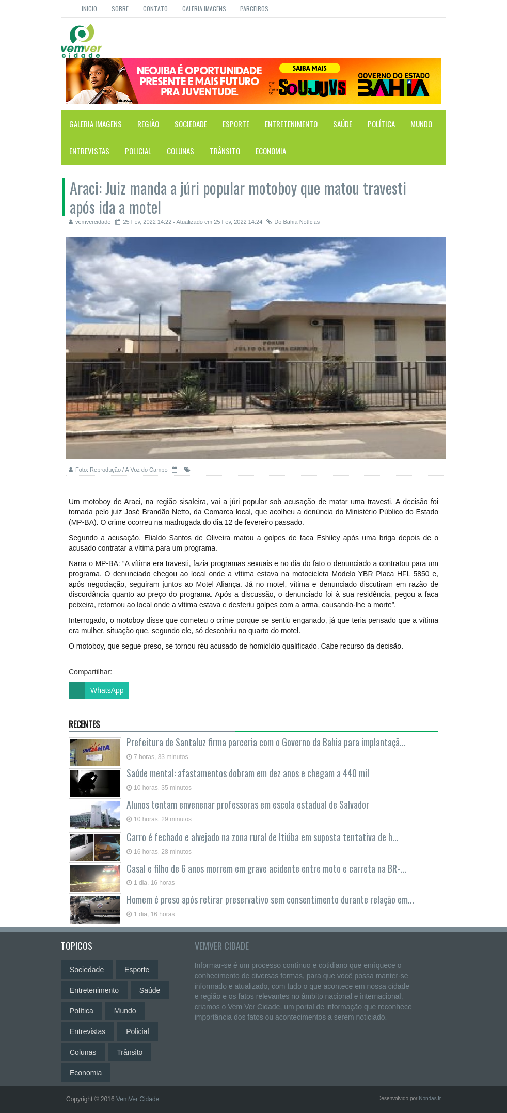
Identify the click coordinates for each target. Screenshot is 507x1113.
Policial (138, 150)
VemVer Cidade (222, 946)
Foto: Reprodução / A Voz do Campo (118, 469)
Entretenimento (291, 124)
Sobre (120, 8)
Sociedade (191, 124)
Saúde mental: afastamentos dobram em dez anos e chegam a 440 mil (247, 773)
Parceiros (254, 8)
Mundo (421, 124)
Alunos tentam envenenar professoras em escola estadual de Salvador (247, 804)
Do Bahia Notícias (293, 222)
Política (381, 124)
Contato (155, 8)
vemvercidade (89, 222)
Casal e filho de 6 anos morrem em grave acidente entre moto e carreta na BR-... (266, 868)
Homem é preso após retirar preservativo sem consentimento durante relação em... (270, 899)
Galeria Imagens (204, 8)
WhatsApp (96, 690)
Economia (271, 150)
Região (148, 124)
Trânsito (225, 150)
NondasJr (430, 1098)
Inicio (89, 8)
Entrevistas (89, 150)
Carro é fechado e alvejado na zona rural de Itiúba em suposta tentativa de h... (262, 837)
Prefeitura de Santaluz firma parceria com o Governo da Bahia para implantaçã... (266, 742)
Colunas (180, 150)
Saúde (342, 124)
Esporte (236, 124)
